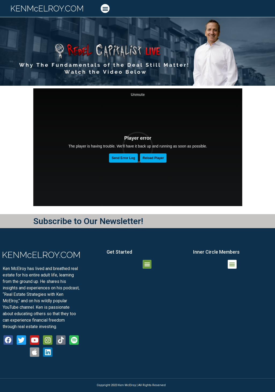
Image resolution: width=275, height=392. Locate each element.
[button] (105, 8)
